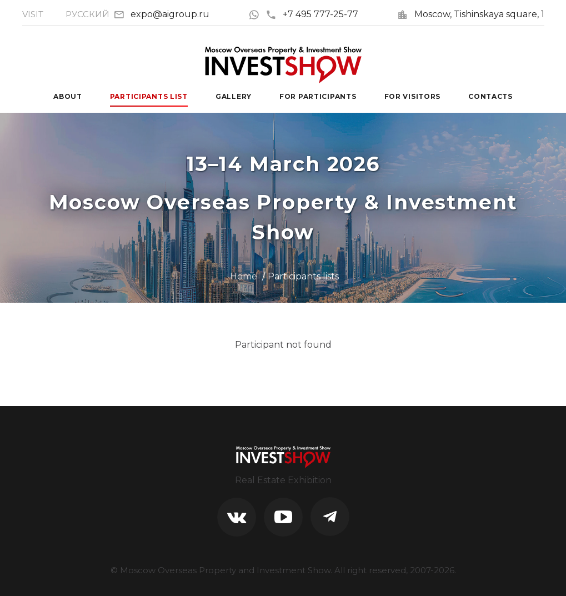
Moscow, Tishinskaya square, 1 (479, 14)
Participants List (149, 96)
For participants (318, 96)
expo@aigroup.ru (170, 14)
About (67, 96)
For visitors (412, 96)
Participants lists (303, 276)
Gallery (234, 96)
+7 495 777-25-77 (312, 14)
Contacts (490, 96)
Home (243, 276)
